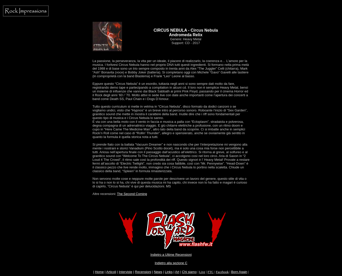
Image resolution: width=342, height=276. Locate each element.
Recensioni (143, 272)
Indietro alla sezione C (171, 263)
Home (99, 272)
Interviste (125, 272)
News (158, 272)
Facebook (222, 272)
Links (169, 272)
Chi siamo (189, 272)
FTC (211, 272)
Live (202, 272)
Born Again (239, 272)
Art (177, 272)
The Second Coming (132, 194)
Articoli (111, 272)
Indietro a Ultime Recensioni (171, 255)
